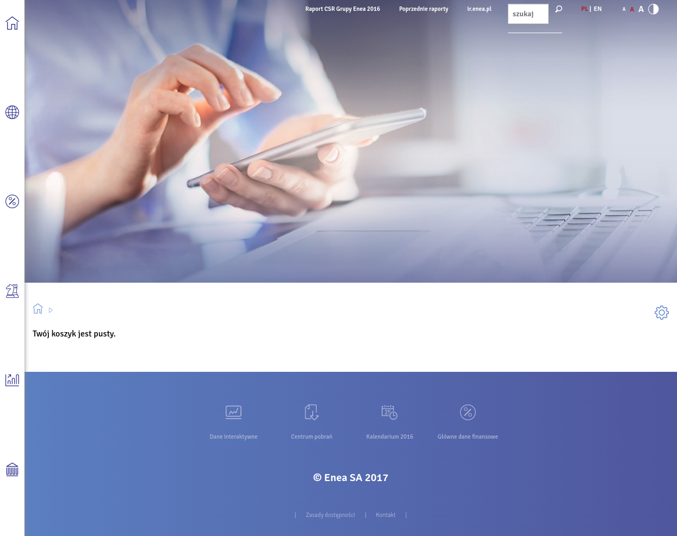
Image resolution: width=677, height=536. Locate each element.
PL (584, 9)
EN (598, 9)
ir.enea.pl (479, 9)
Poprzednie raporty (423, 9)
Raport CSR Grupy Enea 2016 (343, 9)
